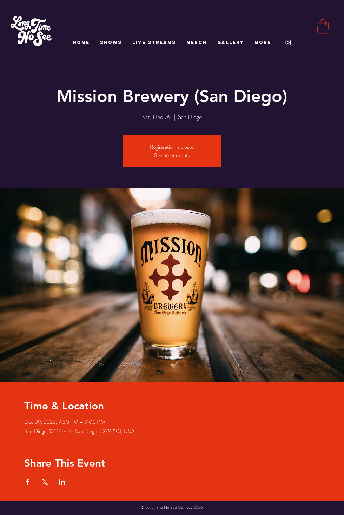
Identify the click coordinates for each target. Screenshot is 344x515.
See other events (172, 155)
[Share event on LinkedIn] (62, 482)
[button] (323, 26)
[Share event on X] (44, 482)
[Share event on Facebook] (27, 482)
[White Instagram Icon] (288, 42)
